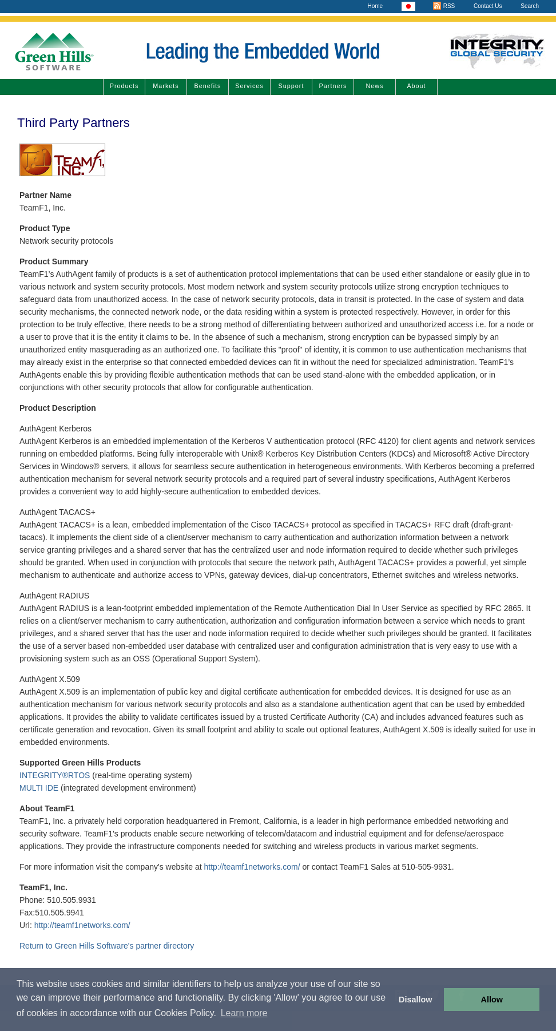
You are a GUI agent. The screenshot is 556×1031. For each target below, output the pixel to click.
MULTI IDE (38, 787)
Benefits (207, 85)
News (375, 85)
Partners (333, 85)
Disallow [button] (415, 999)
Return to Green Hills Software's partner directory (106, 945)
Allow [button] (492, 999)
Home (375, 6)
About (416, 85)
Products (124, 85)
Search (530, 6)
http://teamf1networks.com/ (252, 866)
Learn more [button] (244, 1013)
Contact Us (488, 6)
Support (291, 85)
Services (249, 85)
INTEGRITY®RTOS (54, 775)
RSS (443, 6)
